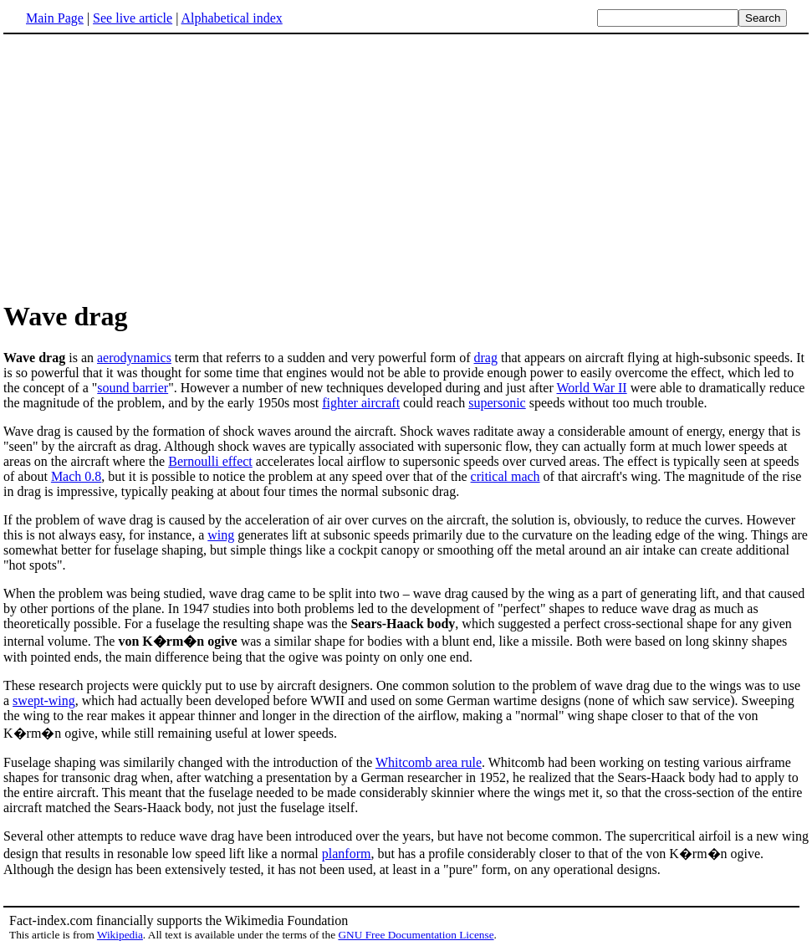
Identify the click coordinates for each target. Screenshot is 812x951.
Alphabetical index (231, 18)
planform (346, 853)
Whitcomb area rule (428, 762)
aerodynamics (134, 357)
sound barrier (132, 388)
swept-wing (44, 700)
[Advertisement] (143, 166)
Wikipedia (120, 934)
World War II (591, 388)
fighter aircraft (361, 403)
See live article (132, 18)
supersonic (496, 403)
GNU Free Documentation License (415, 934)
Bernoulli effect (210, 461)
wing (220, 535)
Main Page (55, 18)
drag (486, 357)
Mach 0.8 (76, 476)
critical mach (505, 476)
